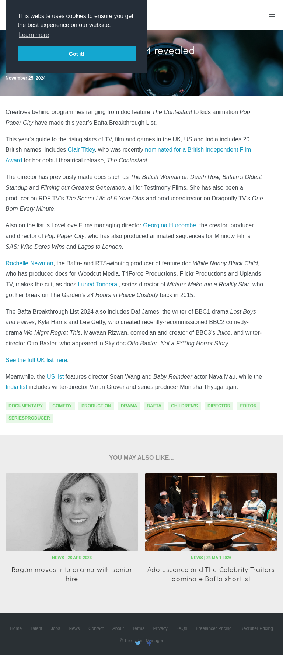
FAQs (181, 628)
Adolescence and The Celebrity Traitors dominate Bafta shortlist (211, 574)
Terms (138, 628)
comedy (62, 405)
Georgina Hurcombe (169, 225)
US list (55, 376)
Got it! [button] (76, 54)
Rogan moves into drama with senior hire (72, 574)
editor (248, 405)
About (118, 628)
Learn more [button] (34, 35)
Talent (36, 628)
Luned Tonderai (98, 284)
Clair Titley (81, 149)
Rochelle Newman (29, 263)
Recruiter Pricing (256, 628)
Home (16, 628)
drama (129, 405)
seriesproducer (29, 418)
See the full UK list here (36, 360)
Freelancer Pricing (213, 628)
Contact (96, 628)
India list (16, 387)
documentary (25, 405)
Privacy (160, 628)
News (74, 628)
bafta (154, 405)
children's (184, 405)
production (96, 405)
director (218, 405)
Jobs (55, 628)
